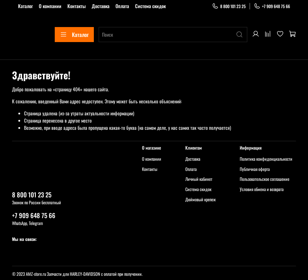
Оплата (122, 6)
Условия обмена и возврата (262, 189)
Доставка (100, 6)
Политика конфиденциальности (266, 159)
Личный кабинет (198, 179)
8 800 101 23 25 (229, 6)
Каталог (25, 6)
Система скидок (150, 6)
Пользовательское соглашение (264, 179)
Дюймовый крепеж (200, 199)
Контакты (76, 6)
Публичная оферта (255, 169)
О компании (50, 6)
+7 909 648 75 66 (272, 6)
